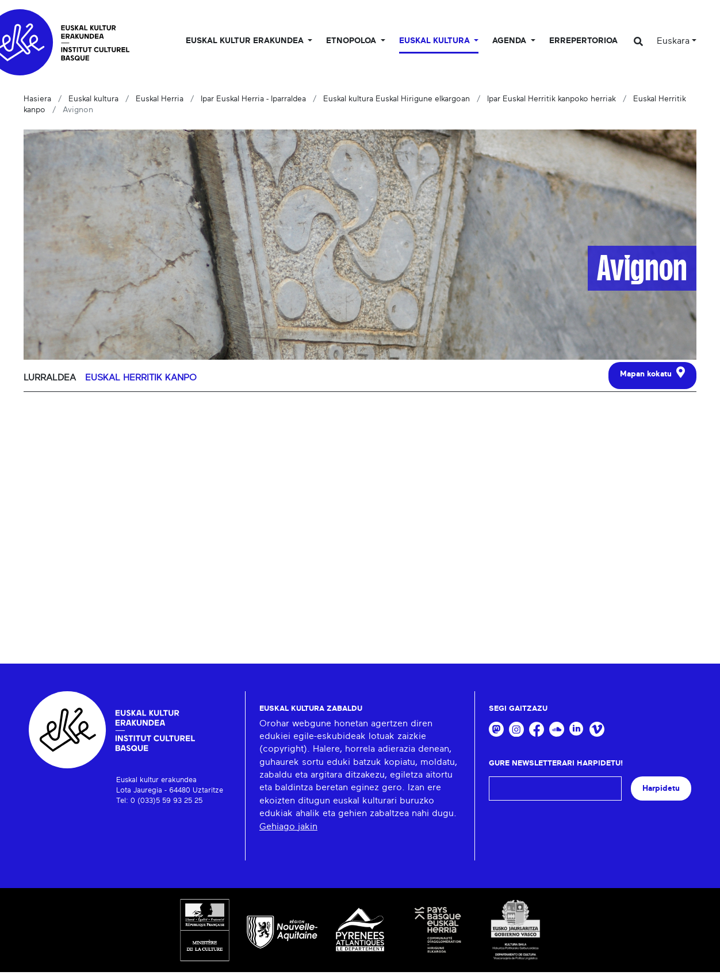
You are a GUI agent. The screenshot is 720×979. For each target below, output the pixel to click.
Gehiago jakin (288, 826)
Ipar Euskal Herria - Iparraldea (253, 99)
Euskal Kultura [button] (435, 41)
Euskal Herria (159, 99)
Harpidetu (661, 788)
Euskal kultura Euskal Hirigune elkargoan (396, 99)
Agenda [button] (510, 41)
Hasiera (37, 99)
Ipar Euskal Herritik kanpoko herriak (551, 99)
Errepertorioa (583, 41)
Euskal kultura (93, 99)
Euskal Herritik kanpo (141, 377)
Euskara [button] (673, 40)
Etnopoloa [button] (352, 41)
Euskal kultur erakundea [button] (246, 41)
